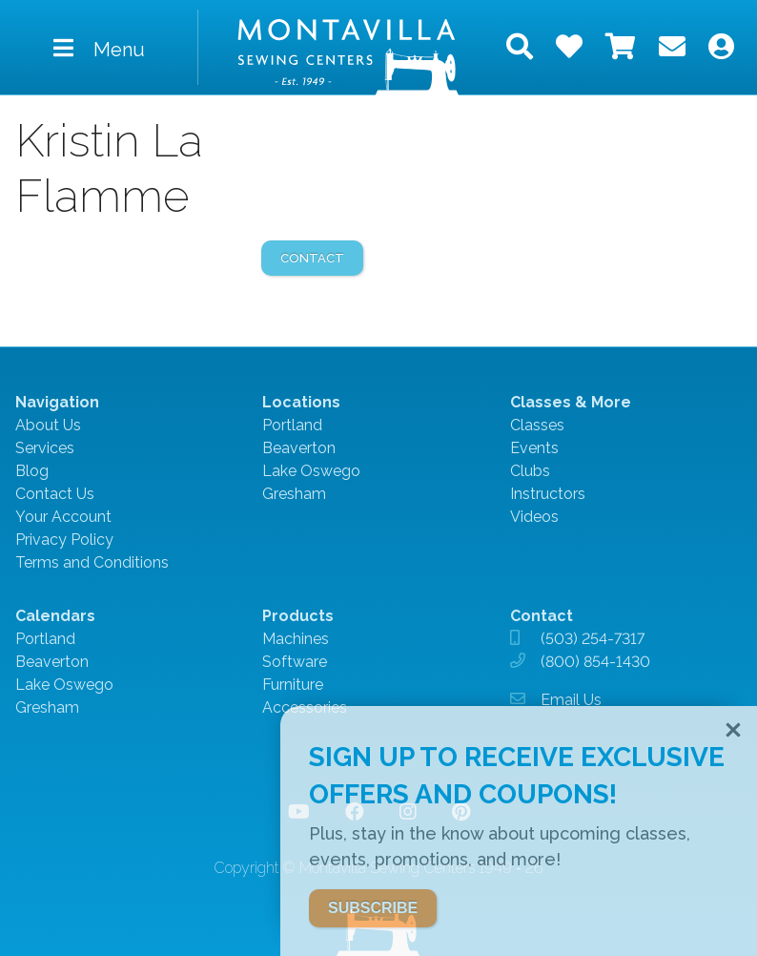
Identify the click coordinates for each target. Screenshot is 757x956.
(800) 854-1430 (595, 662)
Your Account (63, 517)
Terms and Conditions (92, 562)
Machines (295, 639)
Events (534, 448)
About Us (48, 425)
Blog (32, 471)
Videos (534, 517)
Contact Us (54, 494)
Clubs (530, 471)
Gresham (294, 494)
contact (312, 258)
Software (294, 662)
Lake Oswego (311, 471)
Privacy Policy (64, 539)
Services (44, 448)
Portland (292, 425)
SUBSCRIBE (373, 908)
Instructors (547, 494)
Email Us (571, 700)
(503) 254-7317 (592, 639)
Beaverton (299, 448)
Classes (537, 425)
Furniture (292, 684)
